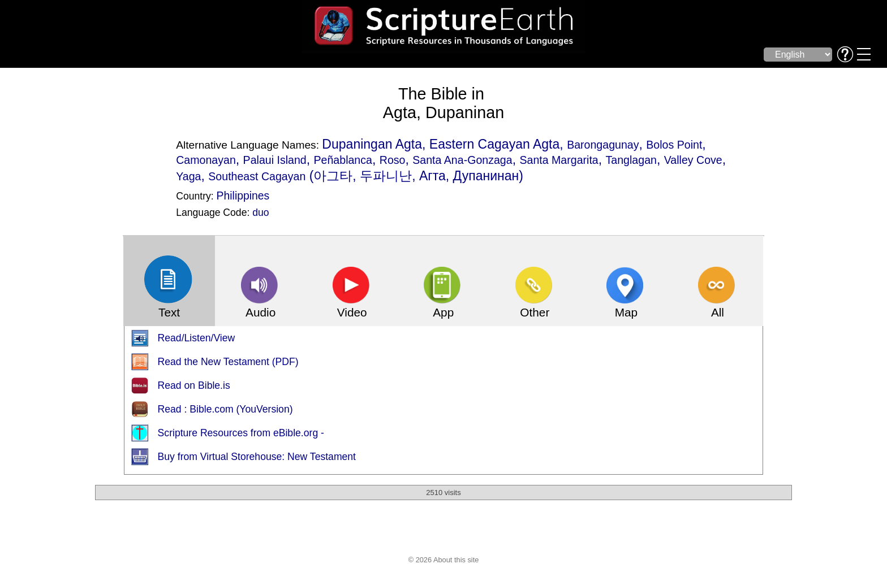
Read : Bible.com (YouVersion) (225, 409)
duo (260, 212)
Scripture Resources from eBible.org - (241, 433)
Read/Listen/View (196, 338)
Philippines (243, 195)
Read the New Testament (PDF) (228, 361)
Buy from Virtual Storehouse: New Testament (257, 456)
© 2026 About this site (443, 560)
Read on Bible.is (194, 385)
